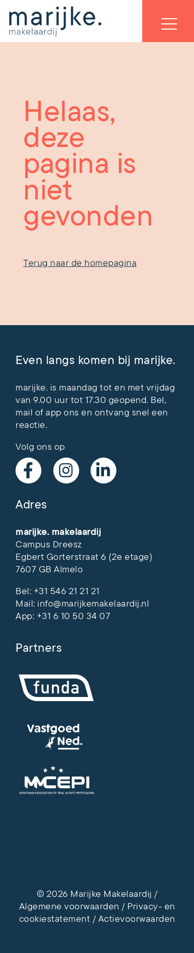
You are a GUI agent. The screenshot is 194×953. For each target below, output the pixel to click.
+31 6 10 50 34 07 (74, 616)
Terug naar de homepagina (80, 263)
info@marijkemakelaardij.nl (93, 603)
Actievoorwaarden (136, 918)
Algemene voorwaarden (69, 906)
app (54, 412)
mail (24, 412)
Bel (158, 400)
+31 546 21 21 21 (67, 591)
